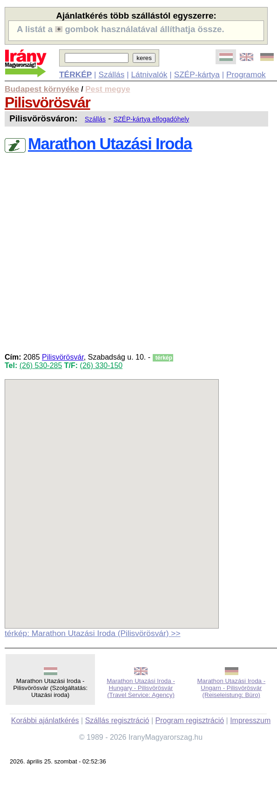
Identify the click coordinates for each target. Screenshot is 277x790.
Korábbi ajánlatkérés (45, 720)
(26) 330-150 (101, 365)
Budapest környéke (42, 89)
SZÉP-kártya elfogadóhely (151, 119)
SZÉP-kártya (197, 74)
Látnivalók (149, 74)
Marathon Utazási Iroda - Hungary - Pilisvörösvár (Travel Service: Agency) (141, 687)
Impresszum (250, 720)
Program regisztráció (189, 720)
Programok (246, 74)
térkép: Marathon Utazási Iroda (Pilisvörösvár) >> (93, 633)
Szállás (111, 74)
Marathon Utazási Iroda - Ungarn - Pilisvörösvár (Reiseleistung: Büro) (231, 687)
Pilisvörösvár (47, 102)
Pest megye (107, 89)
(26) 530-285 (41, 365)
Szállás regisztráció (117, 720)
